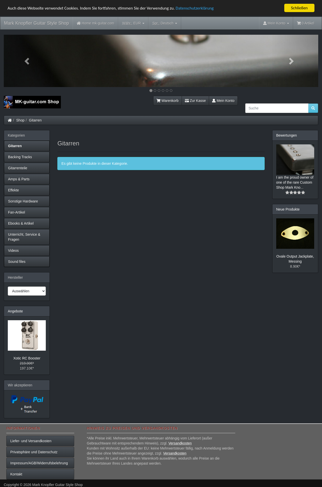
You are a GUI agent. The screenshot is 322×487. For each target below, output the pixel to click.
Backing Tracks (20, 157)
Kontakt (16, 474)
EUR (133, 23)
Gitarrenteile (17, 168)
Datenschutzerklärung (195, 8)
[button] (27, 61)
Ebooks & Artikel (21, 223)
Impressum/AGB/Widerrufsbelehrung (39, 463)
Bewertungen (286, 135)
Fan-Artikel (16, 212)
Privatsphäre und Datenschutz (34, 452)
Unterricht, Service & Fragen (24, 236)
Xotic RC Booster (26, 358)
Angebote (15, 311)
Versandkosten (180, 443)
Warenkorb (167, 101)
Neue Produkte (288, 209)
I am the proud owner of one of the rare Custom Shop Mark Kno (294, 182)
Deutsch (164, 23)
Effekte (13, 190)
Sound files (16, 262)
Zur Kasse (195, 101)
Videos (13, 251)
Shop (20, 120)
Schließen (299, 8)
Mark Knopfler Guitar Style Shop (36, 23)
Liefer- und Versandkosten (30, 441)
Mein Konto (223, 101)
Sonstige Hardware (23, 201)
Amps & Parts (19, 179)
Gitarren (35, 120)
